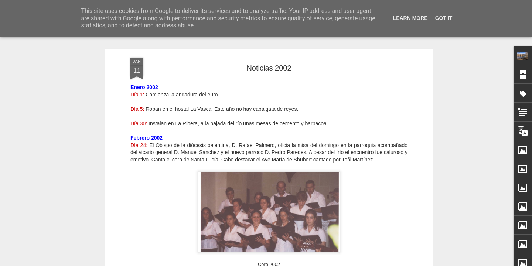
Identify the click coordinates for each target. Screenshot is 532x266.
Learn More (410, 18)
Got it (444, 18)
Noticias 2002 (268, 68)
